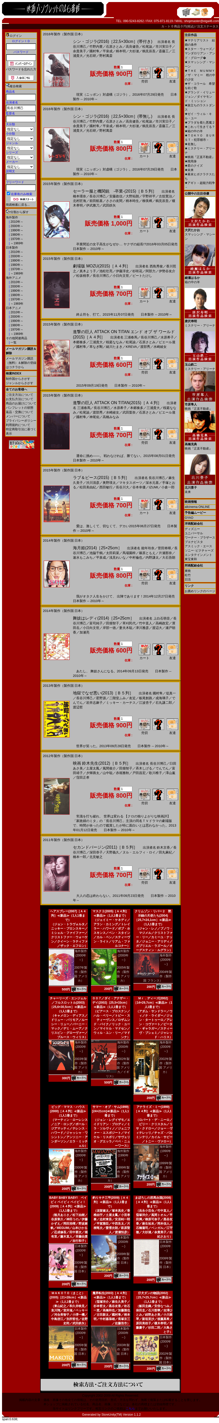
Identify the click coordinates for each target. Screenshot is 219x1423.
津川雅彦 (142, 628)
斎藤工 (164, 51)
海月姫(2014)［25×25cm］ (97, 548)
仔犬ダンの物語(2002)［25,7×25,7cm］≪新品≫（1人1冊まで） (153, 1297)
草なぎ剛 (96, 347)
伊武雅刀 (92, 205)
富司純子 (96, 623)
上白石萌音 (161, 618)
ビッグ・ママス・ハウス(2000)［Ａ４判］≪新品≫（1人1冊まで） (68, 1111)
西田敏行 (106, 487)
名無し (191, 144)
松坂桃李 (82, 276)
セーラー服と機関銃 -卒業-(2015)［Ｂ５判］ (115, 191)
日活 (188, 579)
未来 (189, 170)
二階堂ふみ (117, 698)
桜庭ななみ (114, 342)
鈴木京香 (163, 847)
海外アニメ (13, 278)
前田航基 (96, 201)
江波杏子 (145, 703)
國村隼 (94, 51)
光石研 (91, 56)
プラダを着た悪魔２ (200, 122)
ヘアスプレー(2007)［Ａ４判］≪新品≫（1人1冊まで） (68, 916)
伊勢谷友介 (167, 271)
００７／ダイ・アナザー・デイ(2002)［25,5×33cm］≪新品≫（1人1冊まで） (110, 1003)
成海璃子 (162, 698)
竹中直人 (145, 623)
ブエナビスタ (194, 542)
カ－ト (166, 26)
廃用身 (191, 161)
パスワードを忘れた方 (21, 69)
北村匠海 (79, 201)
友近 (132, 698)
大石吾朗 (168, 557)
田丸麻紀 (165, 852)
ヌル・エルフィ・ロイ (138, 852)
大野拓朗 (132, 196)
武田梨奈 (129, 412)
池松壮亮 (106, 271)
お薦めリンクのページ (200, 591)
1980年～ (16, 234)
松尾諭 (147, 46)
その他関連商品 (16, 338)
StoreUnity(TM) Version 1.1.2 (121, 1414)
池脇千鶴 (96, 553)
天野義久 (112, 852)
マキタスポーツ (130, 483)
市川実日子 (163, 46)
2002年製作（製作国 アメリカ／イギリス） (118, 1067)
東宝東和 (191, 559)
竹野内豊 (96, 46)
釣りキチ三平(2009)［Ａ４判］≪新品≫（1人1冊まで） (110, 1202)
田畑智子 (112, 623)
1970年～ (16, 239)
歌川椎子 (155, 773)
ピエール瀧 (167, 342)
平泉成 (108, 51)
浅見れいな (117, 557)
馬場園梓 (129, 553)
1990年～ (16, 230)
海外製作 (12, 217)
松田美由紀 (88, 487)
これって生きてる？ (200, 127)
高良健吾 (132, 46)
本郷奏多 (79, 342)
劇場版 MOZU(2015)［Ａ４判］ (101, 266)
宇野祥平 (148, 196)
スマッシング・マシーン (200, 233)
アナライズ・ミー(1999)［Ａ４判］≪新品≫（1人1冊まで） (152, 1111)
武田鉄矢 (109, 205)
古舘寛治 (165, 196)
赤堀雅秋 (122, 773)
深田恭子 (96, 852)
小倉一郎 (168, 487)
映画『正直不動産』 (200, 157)
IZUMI (153, 487)
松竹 (188, 575)
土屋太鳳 (92, 768)
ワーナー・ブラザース (200, 537)
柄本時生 (132, 201)
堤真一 (171, 693)
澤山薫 (170, 773)
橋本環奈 (79, 196)
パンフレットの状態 (19, 407)
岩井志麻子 (94, 703)
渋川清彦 (92, 483)
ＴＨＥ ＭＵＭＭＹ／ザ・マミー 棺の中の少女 (200, 75)
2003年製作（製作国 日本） (123, 1349)
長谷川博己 (97, 196)
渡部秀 (145, 347)
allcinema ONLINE (197, 507)
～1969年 (16, 243)
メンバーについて (18, 416)
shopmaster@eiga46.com (201, 21)
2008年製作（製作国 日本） (165, 1263)
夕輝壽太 (92, 773)
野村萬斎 (106, 56)
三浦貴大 (96, 342)
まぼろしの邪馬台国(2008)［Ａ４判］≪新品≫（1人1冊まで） (152, 1202)
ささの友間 (114, 201)
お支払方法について (19, 399)
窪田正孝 (82, 777)
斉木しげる (144, 768)
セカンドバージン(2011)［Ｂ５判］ (105, 847)
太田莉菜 (112, 553)
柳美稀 (147, 201)
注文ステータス (207, 26)
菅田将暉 (164, 548)
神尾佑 (94, 417)
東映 (188, 571)
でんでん (162, 768)
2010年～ (16, 222)
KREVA (131, 347)
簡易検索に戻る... (18, 205)
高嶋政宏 (162, 623)
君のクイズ (194, 165)
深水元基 (152, 483)
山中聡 (108, 773)
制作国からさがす (18, 379)
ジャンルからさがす (19, 383)
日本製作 (12, 247)
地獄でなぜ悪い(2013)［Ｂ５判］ (103, 693)
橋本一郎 (79, 857)
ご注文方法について (19, 395)
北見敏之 (96, 857)
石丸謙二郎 (163, 703)
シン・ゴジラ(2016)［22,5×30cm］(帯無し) (112, 116)
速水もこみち (83, 557)
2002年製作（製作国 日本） (165, 1358)
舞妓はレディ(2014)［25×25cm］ (103, 618)
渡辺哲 (78, 707)
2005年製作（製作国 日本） (80, 1349)
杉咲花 (137, 271)
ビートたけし (142, 276)
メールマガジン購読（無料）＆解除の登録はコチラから (21, 363)
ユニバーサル (194, 533)
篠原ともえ (147, 553)
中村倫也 (135, 557)
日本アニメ (13, 308)
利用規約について (18, 425)
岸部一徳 (109, 628)
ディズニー (192, 529)
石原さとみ (114, 46)
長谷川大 (122, 487)
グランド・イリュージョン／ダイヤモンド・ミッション (200, 97)
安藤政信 (115, 196)
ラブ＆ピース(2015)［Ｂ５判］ (101, 477)
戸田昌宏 (139, 773)
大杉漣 (134, 51)
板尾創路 (145, 698)
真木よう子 (88, 271)
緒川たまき (114, 347)
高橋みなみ (111, 417)
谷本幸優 (139, 487)
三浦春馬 (130, 337)
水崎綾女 (160, 347)
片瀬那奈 (165, 553)
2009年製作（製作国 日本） (80, 1267)
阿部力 (150, 271)
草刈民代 (129, 623)
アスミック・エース (198, 546)
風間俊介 (109, 768)
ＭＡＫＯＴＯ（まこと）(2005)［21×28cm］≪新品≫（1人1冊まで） (68, 1297)
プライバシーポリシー (21, 420)
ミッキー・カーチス (121, 703)
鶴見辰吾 (148, 51)
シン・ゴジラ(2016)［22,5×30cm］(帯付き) (112, 41)
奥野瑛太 (109, 483)
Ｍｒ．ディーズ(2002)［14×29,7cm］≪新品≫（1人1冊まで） (153, 1003)
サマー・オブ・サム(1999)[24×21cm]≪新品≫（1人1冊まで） (110, 1111)
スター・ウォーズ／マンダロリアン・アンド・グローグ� (200, 53)
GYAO (189, 518)
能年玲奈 (147, 548)
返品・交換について (19, 412)
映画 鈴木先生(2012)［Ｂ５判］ (102, 763)
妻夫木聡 (125, 628)
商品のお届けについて (21, 403)
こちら (130, 1408)
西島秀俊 (156, 266)
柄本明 (121, 51)
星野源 (101, 698)
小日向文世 (121, 276)
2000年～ (16, 226)
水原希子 (167, 337)
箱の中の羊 (194, 131)
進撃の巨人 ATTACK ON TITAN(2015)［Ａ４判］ (117, 403)
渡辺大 (157, 628)
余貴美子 (79, 51)
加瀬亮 (84, 632)
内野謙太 (152, 557)
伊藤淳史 (122, 271)
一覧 (13, 342)
